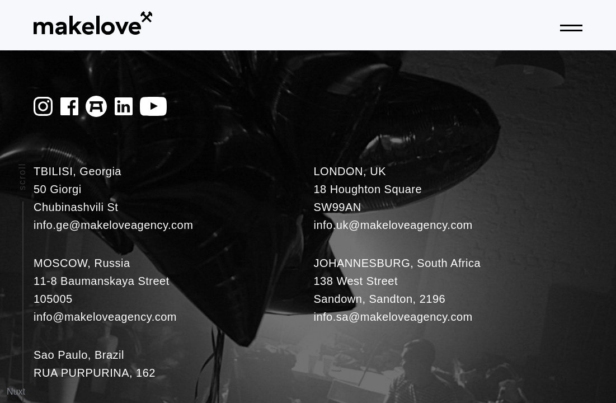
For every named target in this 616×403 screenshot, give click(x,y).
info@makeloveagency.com (105, 317)
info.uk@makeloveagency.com (393, 225)
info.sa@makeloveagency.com (393, 317)
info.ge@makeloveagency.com (113, 225)
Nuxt (16, 391)
